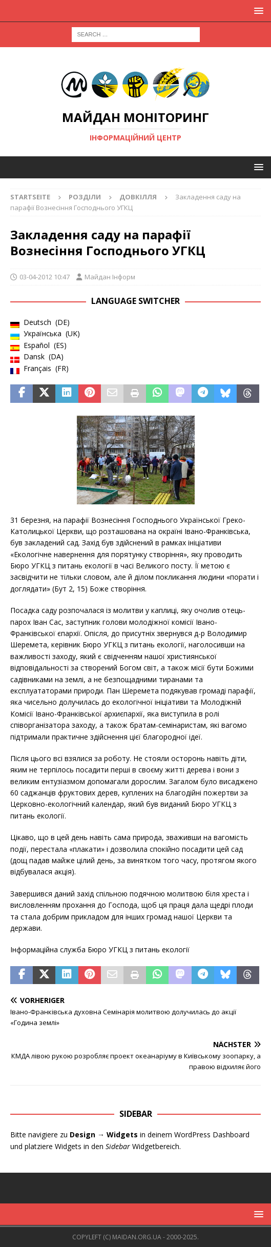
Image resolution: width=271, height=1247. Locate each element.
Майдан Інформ (110, 276)
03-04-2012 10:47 (44, 276)
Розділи (85, 196)
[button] (256, 10)
